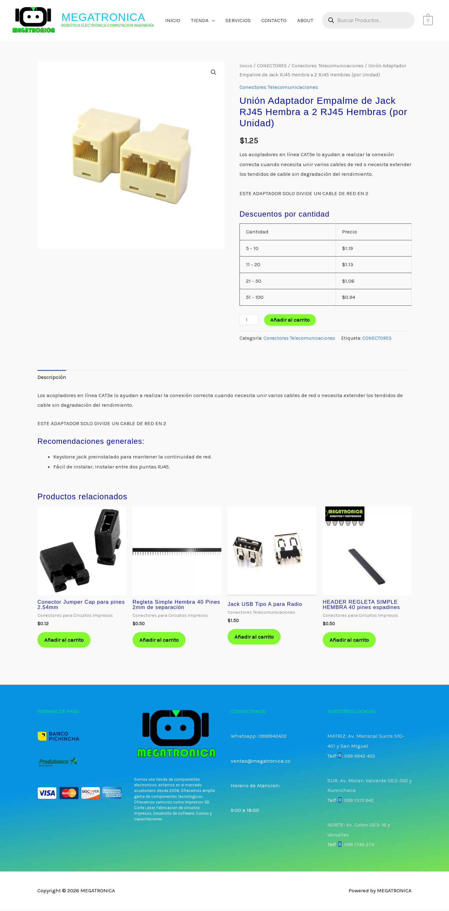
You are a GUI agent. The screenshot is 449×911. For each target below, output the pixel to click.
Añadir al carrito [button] (64, 640)
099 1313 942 (359, 801)
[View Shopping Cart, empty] (428, 20)
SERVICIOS (238, 20)
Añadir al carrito (290, 320)
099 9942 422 (359, 757)
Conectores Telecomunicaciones (328, 66)
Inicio (245, 66)
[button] (213, 72)
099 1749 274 (359, 845)
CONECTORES (272, 66)
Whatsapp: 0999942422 (259, 737)
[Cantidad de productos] (249, 319)
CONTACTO (274, 20)
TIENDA (200, 20)
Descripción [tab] (51, 377)
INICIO (172, 20)
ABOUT (305, 20)
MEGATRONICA (103, 17)
